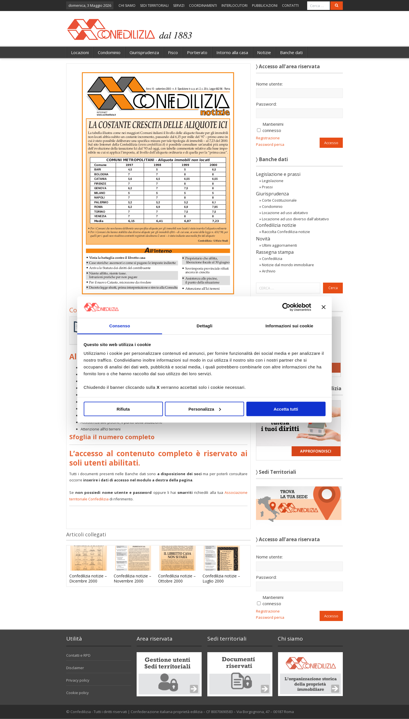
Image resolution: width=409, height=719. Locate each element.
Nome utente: (269, 84)
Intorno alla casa (232, 52)
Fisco (173, 52)
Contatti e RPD (78, 655)
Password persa (270, 144)
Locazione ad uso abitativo (285, 212)
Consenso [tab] (119, 325)
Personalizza (204, 408)
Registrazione (268, 137)
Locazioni (80, 52)
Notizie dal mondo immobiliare (288, 264)
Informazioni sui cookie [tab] (289, 325)
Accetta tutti (286, 408)
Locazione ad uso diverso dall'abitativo (295, 218)
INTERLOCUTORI (234, 5)
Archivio (268, 271)
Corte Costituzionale (279, 200)
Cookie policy (77, 692)
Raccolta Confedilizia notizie (286, 231)
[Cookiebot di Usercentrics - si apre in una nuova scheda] (286, 307)
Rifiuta (123, 408)
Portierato (197, 52)
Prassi (267, 186)
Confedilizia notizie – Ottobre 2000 (177, 578)
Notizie (264, 52)
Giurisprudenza (144, 52)
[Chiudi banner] (324, 307)
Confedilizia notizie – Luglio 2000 (221, 578)
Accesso (331, 142)
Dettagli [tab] (204, 325)
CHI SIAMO (127, 5)
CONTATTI (290, 5)
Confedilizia (272, 258)
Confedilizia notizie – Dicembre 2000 (88, 578)
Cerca (333, 287)
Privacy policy (77, 680)
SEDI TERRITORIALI (154, 5)
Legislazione (272, 180)
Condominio (109, 52)
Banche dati (291, 52)
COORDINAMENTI (203, 5)
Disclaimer (75, 667)
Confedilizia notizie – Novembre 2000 (132, 578)
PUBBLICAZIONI (264, 5)
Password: (266, 104)
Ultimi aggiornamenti (279, 245)
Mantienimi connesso (272, 127)
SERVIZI (178, 5)
